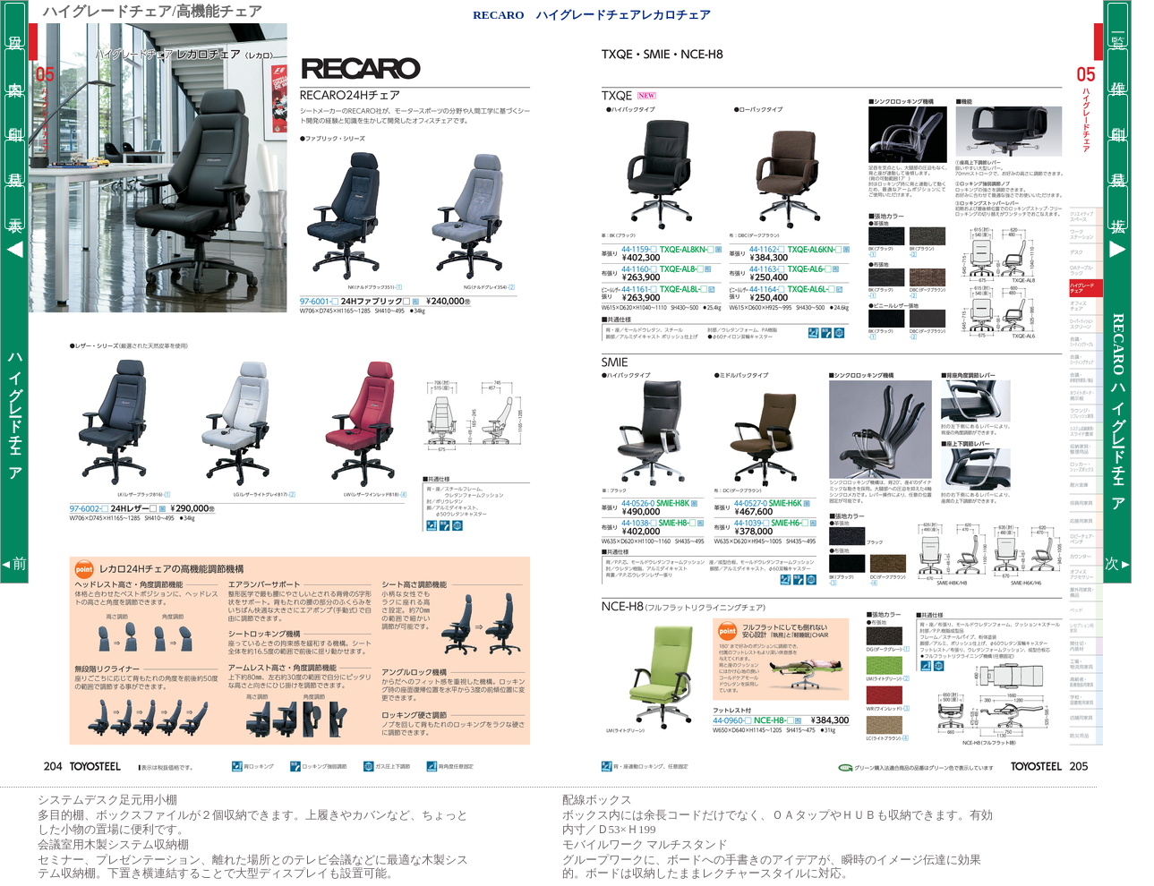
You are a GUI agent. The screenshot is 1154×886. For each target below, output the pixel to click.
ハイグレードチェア (15, 409)
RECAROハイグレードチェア (1118, 408)
